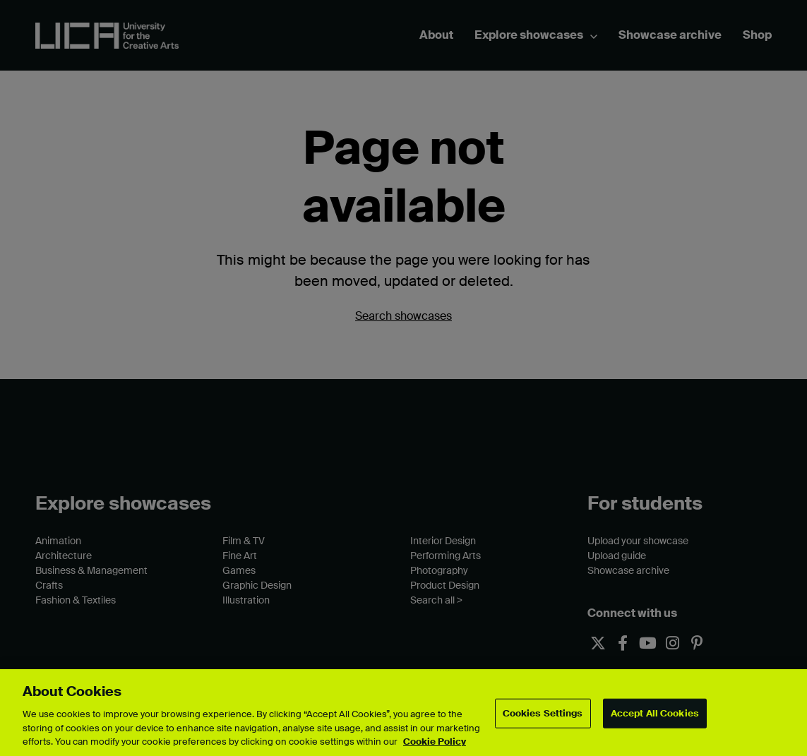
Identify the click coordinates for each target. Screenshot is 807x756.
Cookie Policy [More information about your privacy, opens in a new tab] (434, 742)
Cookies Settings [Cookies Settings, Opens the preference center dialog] (543, 713)
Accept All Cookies (655, 713)
